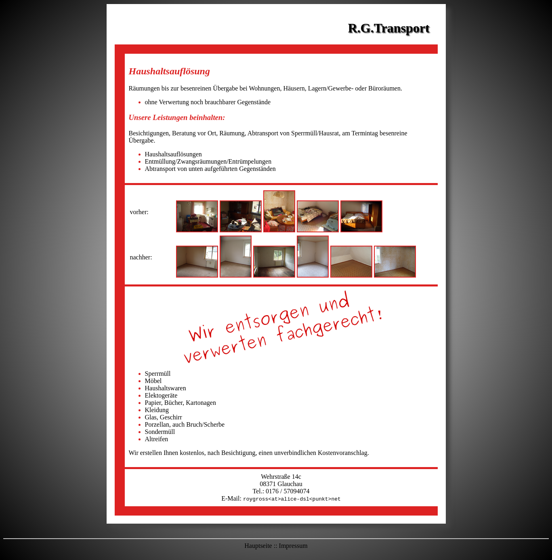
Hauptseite (258, 545)
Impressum (293, 545)
